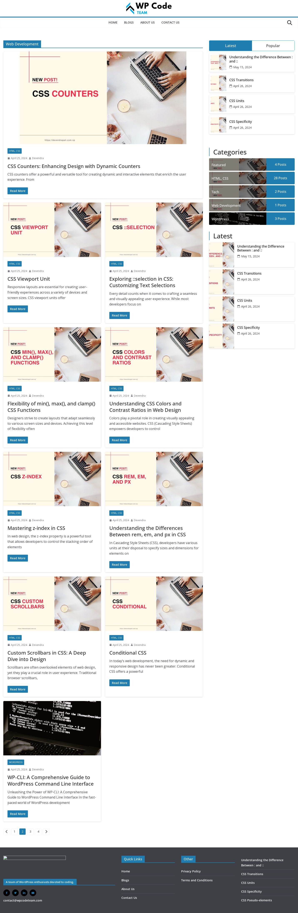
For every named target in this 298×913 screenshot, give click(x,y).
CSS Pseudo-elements (256, 900)
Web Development (226, 205)
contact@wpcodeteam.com (22, 900)
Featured (219, 165)
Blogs (129, 22)
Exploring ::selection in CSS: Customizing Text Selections (142, 282)
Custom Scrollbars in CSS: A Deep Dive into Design (46, 656)
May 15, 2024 (242, 67)
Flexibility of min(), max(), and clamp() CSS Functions (51, 406)
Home (112, 22)
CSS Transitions (241, 80)
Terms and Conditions (197, 880)
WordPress (15, 762)
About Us (147, 22)
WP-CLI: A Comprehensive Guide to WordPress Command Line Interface (50, 780)
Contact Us (170, 22)
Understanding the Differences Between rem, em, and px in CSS (147, 531)
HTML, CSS (14, 150)
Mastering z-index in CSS (36, 527)
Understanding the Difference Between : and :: (261, 59)
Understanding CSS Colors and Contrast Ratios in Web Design (145, 406)
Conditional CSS (127, 652)
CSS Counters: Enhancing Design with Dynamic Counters (73, 166)
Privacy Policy (191, 871)
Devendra (38, 158)
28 (280, 178)
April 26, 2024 (242, 86)
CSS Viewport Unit (28, 278)
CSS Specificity (240, 122)
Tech (215, 192)
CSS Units (236, 101)
